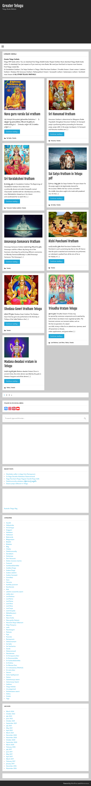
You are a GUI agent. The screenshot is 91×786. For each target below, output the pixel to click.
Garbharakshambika (12, 566)
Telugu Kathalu (11, 687)
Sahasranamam (11, 641)
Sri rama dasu (10, 670)
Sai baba (9, 138)
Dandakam (9, 554)
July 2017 (9, 749)
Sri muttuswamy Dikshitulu (14, 668)
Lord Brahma (54, 342)
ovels (7, 627)
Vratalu (14, 138)
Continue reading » (12, 132)
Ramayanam (10, 639)
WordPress (74, 783)
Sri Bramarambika (12, 658)
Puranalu (9, 637)
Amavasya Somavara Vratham (22, 242)
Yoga (7, 698)
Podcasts (9, 632)
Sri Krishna (9, 663)
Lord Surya (9, 608)
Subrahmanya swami (13, 679)
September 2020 (11, 742)
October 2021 (10, 721)
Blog (7, 547)
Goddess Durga (11, 568)
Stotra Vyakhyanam (12, 675)
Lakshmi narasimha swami (14, 592)
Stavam (8, 672)
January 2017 (10, 764)
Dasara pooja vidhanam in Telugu (17, 483)
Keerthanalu (10, 587)
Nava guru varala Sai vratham (22, 114)
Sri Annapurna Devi (12, 656)
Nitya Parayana (11, 625)
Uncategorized (11, 689)
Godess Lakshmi (16, 208)
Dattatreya (9, 556)
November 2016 (11, 768)
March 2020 (10, 745)
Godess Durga (10, 570)
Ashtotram (9, 535)
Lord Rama (9, 599)
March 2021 (10, 733)
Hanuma (53, 141)
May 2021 (9, 728)
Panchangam (10, 630)
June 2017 (9, 752)
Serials (8, 649)
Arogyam (9, 530)
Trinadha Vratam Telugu (63, 308)
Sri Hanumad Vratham (62, 114)
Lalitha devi (10, 594)
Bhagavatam (10, 539)
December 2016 (11, 766)
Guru (7, 580)
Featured (9, 208)
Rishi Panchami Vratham (63, 241)
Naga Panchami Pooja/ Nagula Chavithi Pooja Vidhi (22, 479)
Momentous (85, 783)
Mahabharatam (11, 613)
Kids (7, 589)
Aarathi (8, 523)
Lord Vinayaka (10, 611)
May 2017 (9, 754)
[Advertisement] (45, 28)
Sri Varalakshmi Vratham (19, 179)
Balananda (9, 537)
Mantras (9, 615)
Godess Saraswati (11, 575)
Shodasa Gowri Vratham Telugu (23, 309)
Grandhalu (9, 577)
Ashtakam (9, 532)
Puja (7, 634)
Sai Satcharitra (11, 646)
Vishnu (67, 342)
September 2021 (11, 723)
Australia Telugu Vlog (10, 508)
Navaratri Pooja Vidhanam (14, 622)
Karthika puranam (12, 584)
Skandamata (10, 653)
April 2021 (9, 730)
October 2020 (10, 740)
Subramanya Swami (12, 682)
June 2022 (9, 718)
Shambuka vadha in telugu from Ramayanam (20, 474)
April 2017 (9, 756)
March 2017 (10, 759)
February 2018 (10, 747)
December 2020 (11, 735)
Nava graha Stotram (12, 620)
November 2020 (11, 737)
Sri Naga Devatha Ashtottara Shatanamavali (20, 476)
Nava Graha (10, 618)
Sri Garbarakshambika (13, 660)
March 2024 (10, 711)
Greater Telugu (12, 5)
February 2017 (10, 761)
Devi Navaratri (11, 558)
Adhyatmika (10, 525)
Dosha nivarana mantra (14, 561)
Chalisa (8, 549)
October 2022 (10, 714)
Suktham (9, 684)
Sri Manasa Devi (11, 665)
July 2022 (9, 716)
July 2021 (9, 726)
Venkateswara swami (13, 691)
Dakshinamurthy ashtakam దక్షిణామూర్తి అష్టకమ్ (21, 481)
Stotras (8, 677)
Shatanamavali (11, 651)
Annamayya (10, 528)
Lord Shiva (61, 342)
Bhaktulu (9, 544)
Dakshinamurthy (11, 551)
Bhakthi (8, 542)
